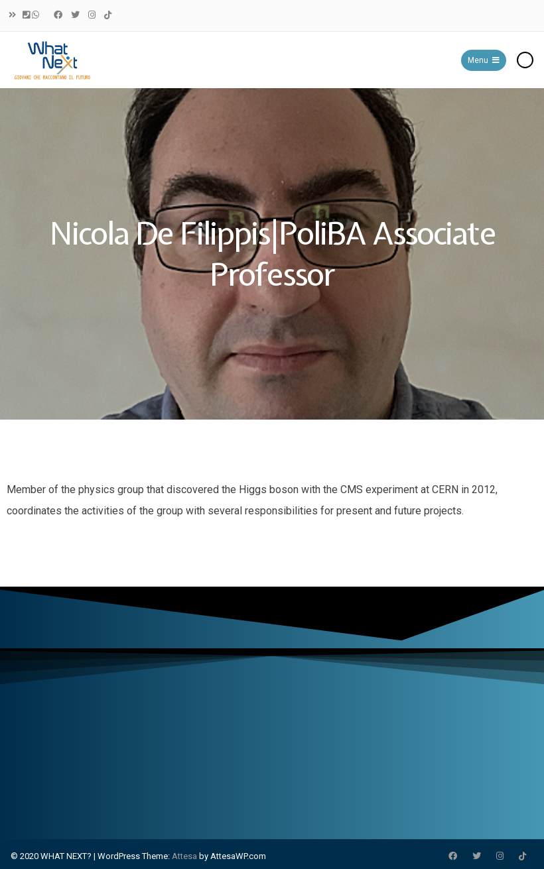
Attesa (184, 856)
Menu (484, 60)
